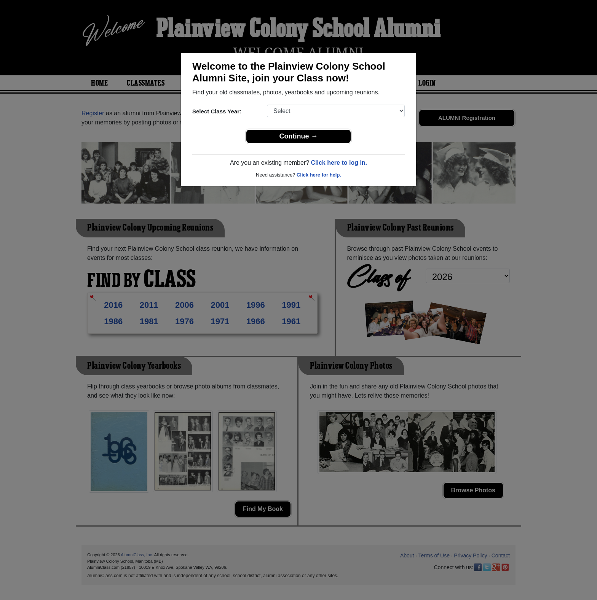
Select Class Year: (216, 111)
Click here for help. (319, 175)
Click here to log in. (339, 162)
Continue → (298, 136)
